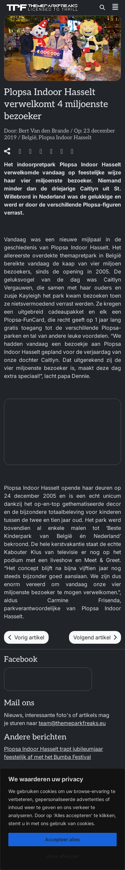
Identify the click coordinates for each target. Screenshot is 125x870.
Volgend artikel (95, 637)
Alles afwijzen (62, 856)
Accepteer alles (62, 839)
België (29, 138)
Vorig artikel (26, 637)
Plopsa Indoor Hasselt (65, 138)
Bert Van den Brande (44, 131)
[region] (62, 819)
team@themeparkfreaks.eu (72, 723)
